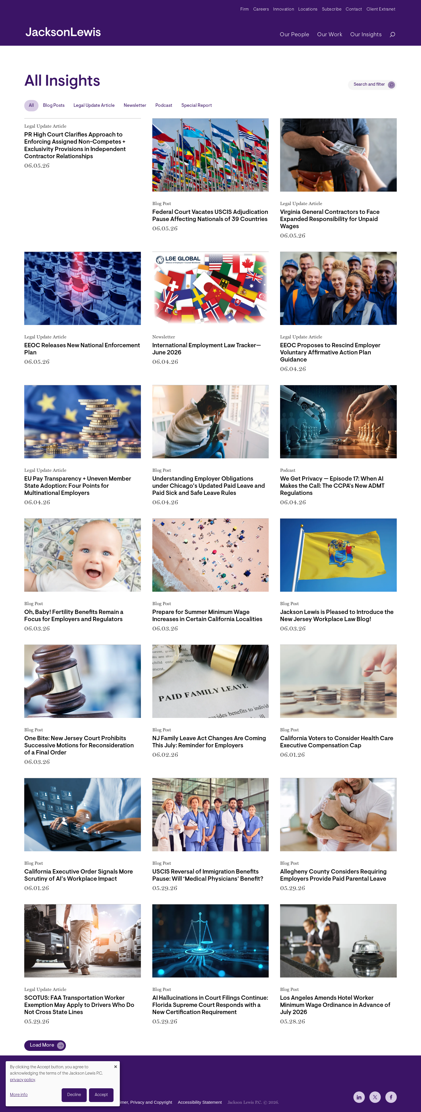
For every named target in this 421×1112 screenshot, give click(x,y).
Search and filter (369, 85)
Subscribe (332, 9)
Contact (354, 9)
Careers (261, 9)
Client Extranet (381, 9)
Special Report (196, 105)
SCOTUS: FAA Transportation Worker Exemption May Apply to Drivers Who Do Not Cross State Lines (79, 1005)
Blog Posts (53, 105)
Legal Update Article (94, 105)
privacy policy (22, 1080)
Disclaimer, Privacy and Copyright (140, 1102)
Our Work (329, 35)
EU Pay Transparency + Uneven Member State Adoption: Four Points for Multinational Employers (77, 486)
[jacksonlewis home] (63, 30)
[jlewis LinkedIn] (359, 1097)
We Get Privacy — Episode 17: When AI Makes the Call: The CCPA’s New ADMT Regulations (332, 486)
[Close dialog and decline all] (115, 1064)
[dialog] (63, 1083)
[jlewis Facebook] (391, 1097)
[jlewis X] (375, 1097)
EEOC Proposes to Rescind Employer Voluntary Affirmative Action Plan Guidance (330, 353)
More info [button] (19, 1095)
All (31, 105)
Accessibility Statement (200, 1102)
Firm (244, 9)
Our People (294, 35)
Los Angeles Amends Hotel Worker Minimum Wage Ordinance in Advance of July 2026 (335, 1005)
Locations (308, 9)
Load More (42, 1045)
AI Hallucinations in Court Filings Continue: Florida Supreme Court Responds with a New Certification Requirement (210, 1005)
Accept (101, 1095)
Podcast (163, 105)
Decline (74, 1095)
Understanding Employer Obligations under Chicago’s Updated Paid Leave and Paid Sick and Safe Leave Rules (208, 486)
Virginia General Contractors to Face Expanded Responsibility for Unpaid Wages (330, 219)
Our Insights (366, 35)
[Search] (389, 35)
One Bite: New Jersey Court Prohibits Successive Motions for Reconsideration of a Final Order (79, 746)
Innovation (283, 9)
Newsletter (135, 105)
